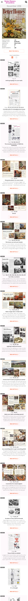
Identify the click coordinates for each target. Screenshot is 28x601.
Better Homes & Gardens (10, 1)
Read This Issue (13, 51)
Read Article (13, 84)
